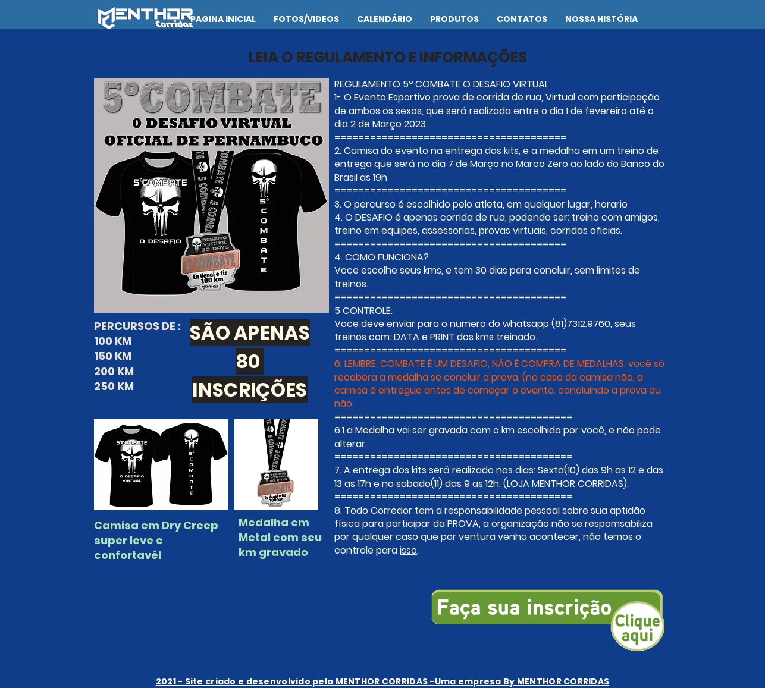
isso (408, 550)
